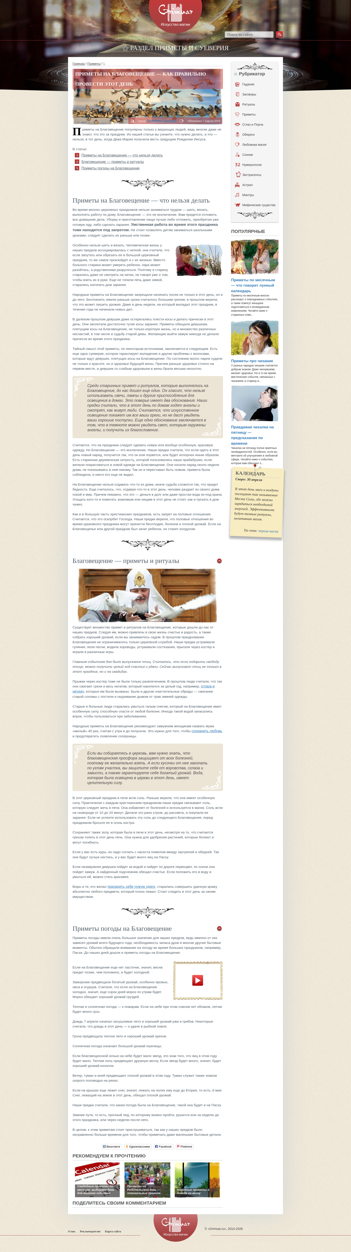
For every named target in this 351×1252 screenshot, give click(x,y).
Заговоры (246, 94)
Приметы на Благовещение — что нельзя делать (122, 155)
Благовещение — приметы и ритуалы (112, 162)
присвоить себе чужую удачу (131, 886)
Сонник (244, 154)
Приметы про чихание (252, 361)
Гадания (244, 84)
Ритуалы (245, 104)
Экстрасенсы (248, 174)
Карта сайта (113, 1231)
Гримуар (79, 64)
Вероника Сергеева (161, 121)
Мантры (244, 195)
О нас (71, 1231)
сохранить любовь (207, 731)
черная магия (268, 531)
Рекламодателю (90, 1231)
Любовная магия (250, 144)
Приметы (94, 64)
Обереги (245, 134)
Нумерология (248, 164)
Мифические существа (255, 205)
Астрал (244, 185)
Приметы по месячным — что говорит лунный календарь (253, 285)
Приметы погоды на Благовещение (110, 168)
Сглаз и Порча (249, 124)
